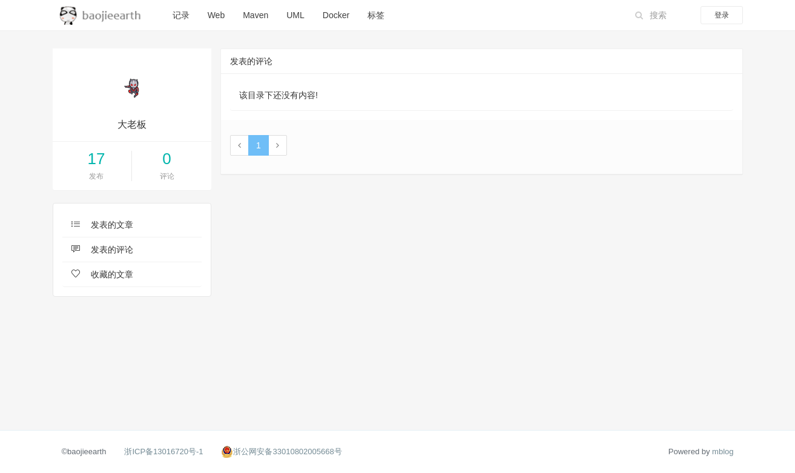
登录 (721, 15)
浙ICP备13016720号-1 (163, 451)
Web (216, 15)
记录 (181, 15)
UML (295, 15)
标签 (376, 15)
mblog (722, 451)
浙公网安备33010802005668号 (287, 451)
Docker (336, 15)
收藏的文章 (102, 274)
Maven (255, 15)
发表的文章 (102, 225)
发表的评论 (102, 249)
